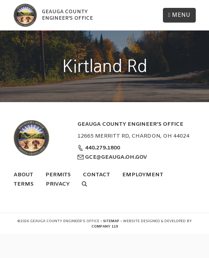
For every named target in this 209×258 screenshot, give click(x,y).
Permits (58, 174)
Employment (142, 174)
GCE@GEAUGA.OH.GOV (115, 157)
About (23, 174)
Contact (96, 174)
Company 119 (104, 226)
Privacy (58, 184)
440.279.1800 (102, 148)
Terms (24, 184)
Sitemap (111, 221)
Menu (179, 15)
